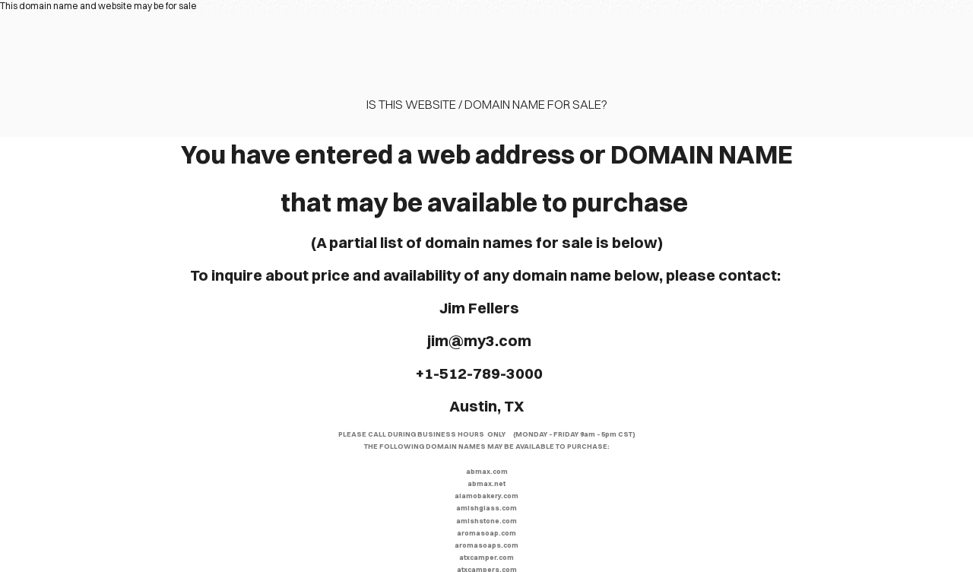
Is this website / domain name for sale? (486, 104)
